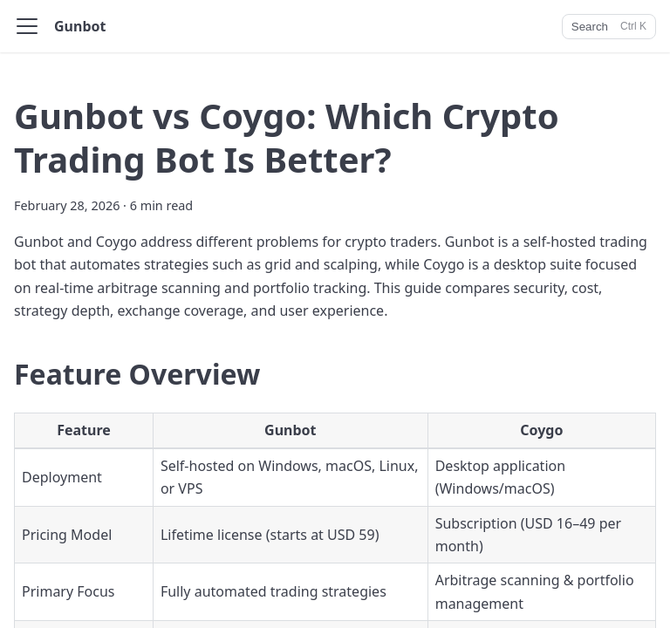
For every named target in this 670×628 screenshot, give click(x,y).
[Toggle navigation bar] (27, 26)
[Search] (609, 26)
